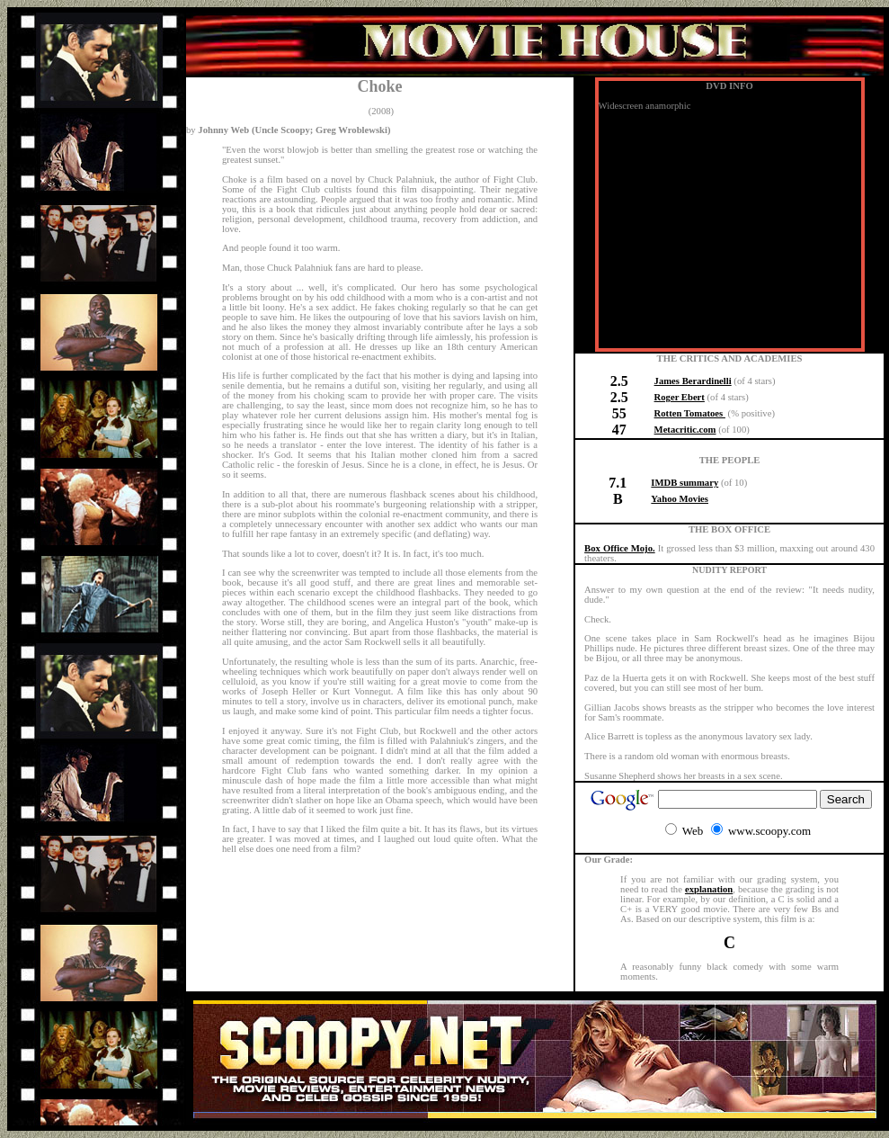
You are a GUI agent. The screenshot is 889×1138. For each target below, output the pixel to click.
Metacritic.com (685, 430)
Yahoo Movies (679, 499)
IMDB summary (684, 483)
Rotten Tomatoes (689, 413)
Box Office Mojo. (619, 548)
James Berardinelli (693, 381)
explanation (709, 889)
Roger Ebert (679, 397)
